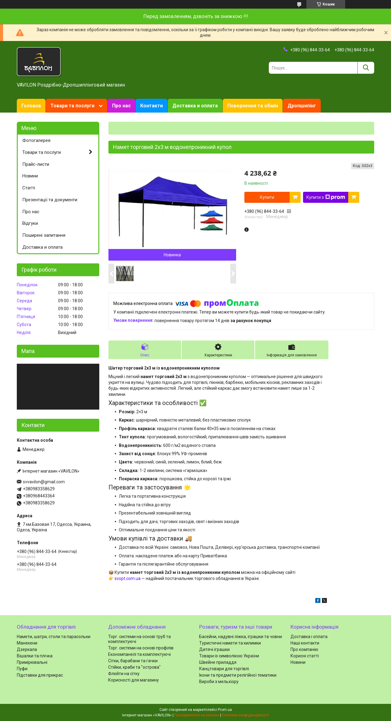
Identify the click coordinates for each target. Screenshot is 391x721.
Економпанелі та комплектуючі (139, 654)
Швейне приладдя (217, 662)
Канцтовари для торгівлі (224, 668)
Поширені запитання (43, 235)
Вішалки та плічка (35, 655)
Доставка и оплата (195, 106)
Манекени (27, 643)
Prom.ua (225, 710)
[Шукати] (365, 68)
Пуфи (22, 668)
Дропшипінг (301, 106)
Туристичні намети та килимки (230, 643)
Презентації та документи (49, 200)
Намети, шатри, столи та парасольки (53, 636)
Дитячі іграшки (214, 649)
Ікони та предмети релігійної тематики (237, 675)
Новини (30, 176)
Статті (28, 188)
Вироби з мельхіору (219, 681)
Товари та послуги (72, 106)
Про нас (121, 106)
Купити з (325, 197)
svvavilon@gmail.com (44, 481)
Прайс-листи (35, 164)
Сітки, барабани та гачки (133, 660)
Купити (267, 197)
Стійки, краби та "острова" (134, 667)
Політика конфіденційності (245, 715)
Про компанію (304, 649)
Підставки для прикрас (40, 675)
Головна (31, 106)
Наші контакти (305, 643)
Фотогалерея (36, 140)
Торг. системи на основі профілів (141, 647)
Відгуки (30, 223)
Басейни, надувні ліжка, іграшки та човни (240, 636)
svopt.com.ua (128, 578)
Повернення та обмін (252, 106)
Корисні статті (305, 655)
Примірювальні (32, 662)
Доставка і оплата (309, 636)
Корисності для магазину (133, 680)
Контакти (151, 106)
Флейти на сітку (124, 673)
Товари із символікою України (229, 655)
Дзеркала (27, 649)
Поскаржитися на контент (196, 715)
